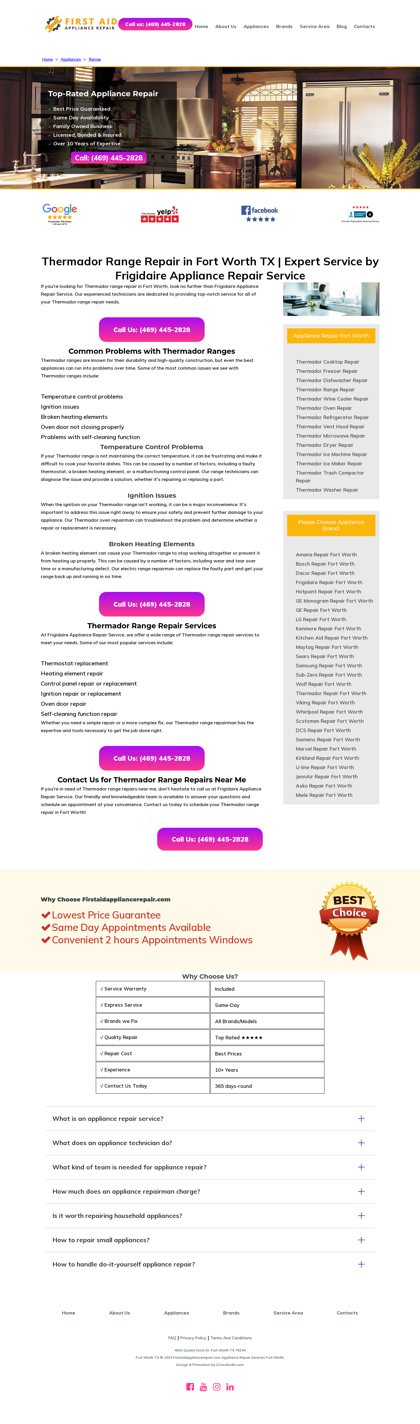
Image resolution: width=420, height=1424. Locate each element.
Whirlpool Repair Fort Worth (329, 712)
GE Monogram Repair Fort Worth (334, 601)
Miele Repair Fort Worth (324, 795)
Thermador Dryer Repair (324, 445)
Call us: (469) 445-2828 (155, 24)
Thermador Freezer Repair (327, 371)
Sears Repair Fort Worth (325, 656)
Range (95, 59)
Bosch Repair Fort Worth (325, 564)
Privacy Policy (193, 1337)
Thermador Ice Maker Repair (329, 463)
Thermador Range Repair (325, 389)
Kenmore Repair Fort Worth (328, 628)
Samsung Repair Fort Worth (329, 665)
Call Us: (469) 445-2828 (151, 329)
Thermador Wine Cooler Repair (332, 399)
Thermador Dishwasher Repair (332, 380)
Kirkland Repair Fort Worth (327, 758)
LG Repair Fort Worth (321, 619)
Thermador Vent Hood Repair (330, 426)
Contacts (364, 26)
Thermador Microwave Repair (330, 436)
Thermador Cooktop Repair (328, 362)
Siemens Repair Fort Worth (328, 739)
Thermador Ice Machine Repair (331, 454)
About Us (225, 26)
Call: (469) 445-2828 (108, 157)
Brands (284, 26)
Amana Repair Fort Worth (326, 554)
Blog (342, 26)
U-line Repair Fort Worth (325, 767)
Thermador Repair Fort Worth (331, 693)
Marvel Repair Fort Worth (326, 749)
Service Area (314, 26)
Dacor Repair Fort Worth (325, 573)
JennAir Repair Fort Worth (327, 776)
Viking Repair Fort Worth (325, 702)
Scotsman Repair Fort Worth (330, 721)
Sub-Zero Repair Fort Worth (329, 675)
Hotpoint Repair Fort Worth (328, 591)
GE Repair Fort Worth (321, 610)
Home (201, 26)
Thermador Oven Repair (324, 408)
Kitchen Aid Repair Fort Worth (332, 638)
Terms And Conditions (231, 1337)
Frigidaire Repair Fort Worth (329, 582)
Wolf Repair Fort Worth (323, 684)
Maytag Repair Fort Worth (327, 647)
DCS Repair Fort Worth (323, 730)
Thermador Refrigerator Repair (332, 417)
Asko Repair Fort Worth (324, 786)
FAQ (172, 1337)
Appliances (256, 26)
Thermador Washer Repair (327, 490)
